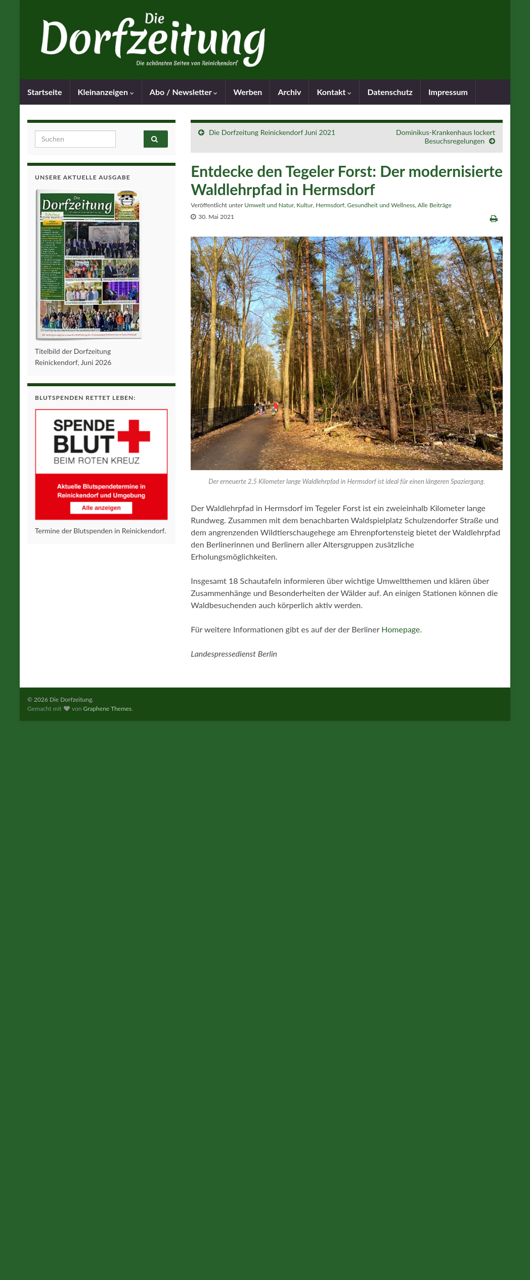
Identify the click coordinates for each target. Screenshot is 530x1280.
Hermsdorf (330, 205)
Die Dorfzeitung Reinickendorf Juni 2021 (272, 132)
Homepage (400, 629)
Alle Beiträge (435, 205)
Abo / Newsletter (184, 92)
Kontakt (334, 92)
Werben (247, 92)
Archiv (289, 92)
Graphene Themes (107, 708)
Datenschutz (390, 92)
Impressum (448, 92)
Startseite (44, 92)
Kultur (304, 205)
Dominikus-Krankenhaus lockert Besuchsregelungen (445, 136)
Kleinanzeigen (106, 92)
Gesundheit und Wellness (381, 205)
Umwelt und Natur (268, 205)
